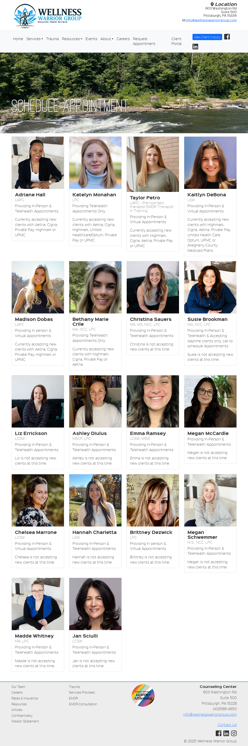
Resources (19, 704)
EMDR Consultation (83, 704)
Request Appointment (144, 41)
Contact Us (227, 724)
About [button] (105, 38)
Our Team (18, 687)
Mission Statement (25, 721)
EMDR (73, 698)
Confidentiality (22, 715)
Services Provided (82, 692)
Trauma (52, 38)
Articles (17, 710)
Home (18, 38)
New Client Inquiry (207, 37)
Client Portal (177, 41)
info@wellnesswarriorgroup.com (211, 20)
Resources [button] (71, 38)
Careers (123, 38)
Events (91, 38)
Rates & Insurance (25, 698)
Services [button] (33, 38)
